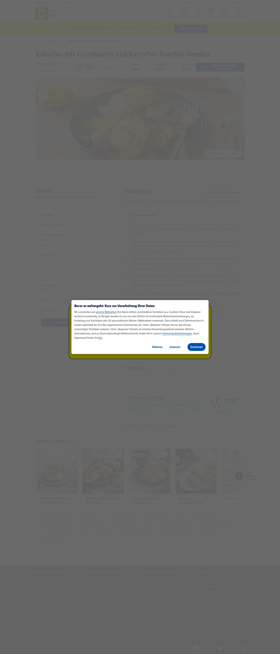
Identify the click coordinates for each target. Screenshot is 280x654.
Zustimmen (196, 347)
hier (100, 337)
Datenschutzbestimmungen (177, 333)
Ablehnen (157, 347)
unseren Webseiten (106, 312)
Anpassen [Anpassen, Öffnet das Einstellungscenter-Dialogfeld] (175, 347)
